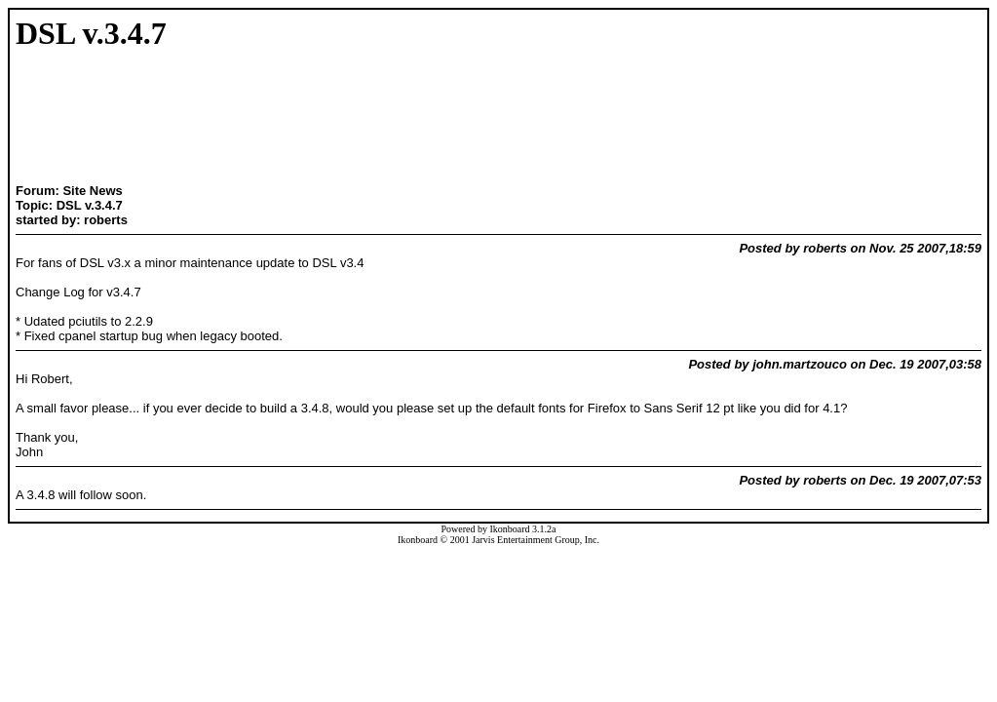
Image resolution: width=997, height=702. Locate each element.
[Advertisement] (142, 119)
